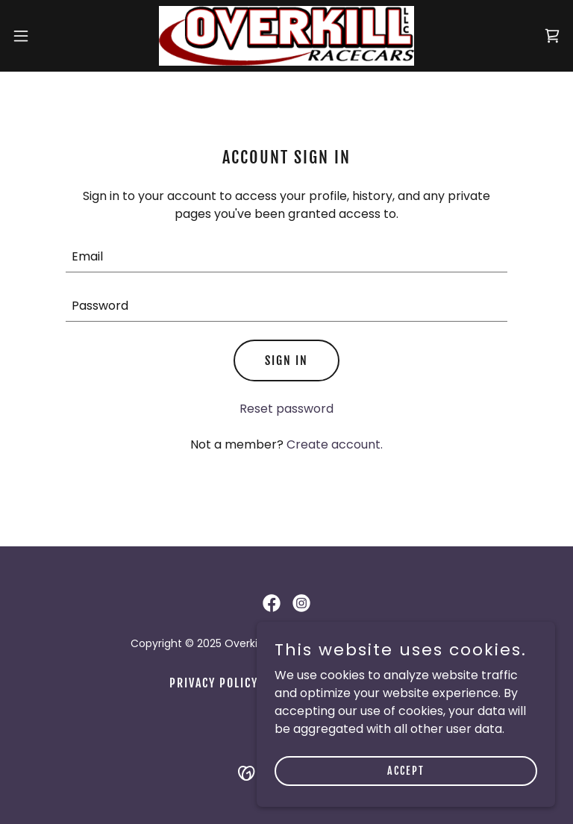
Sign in (286, 360)
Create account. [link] (334, 444)
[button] (48, 36)
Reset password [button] (286, 408)
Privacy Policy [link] (213, 682)
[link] (286, 36)
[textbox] (286, 256)
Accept (406, 770)
